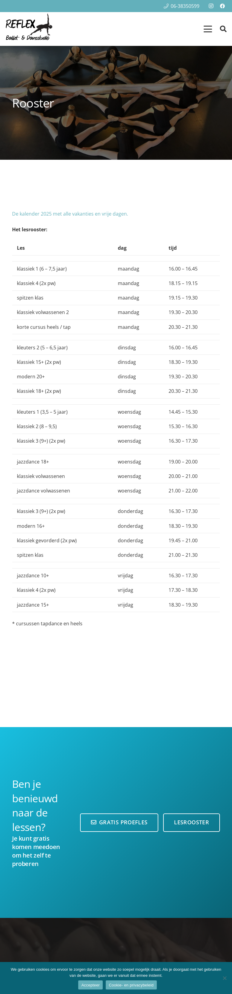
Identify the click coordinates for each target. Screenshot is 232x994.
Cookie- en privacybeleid (131, 985)
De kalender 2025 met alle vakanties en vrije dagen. (70, 213)
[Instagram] (211, 6)
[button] (208, 29)
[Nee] (224, 978)
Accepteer (90, 985)
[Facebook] (222, 6)
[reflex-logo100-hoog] (29, 29)
